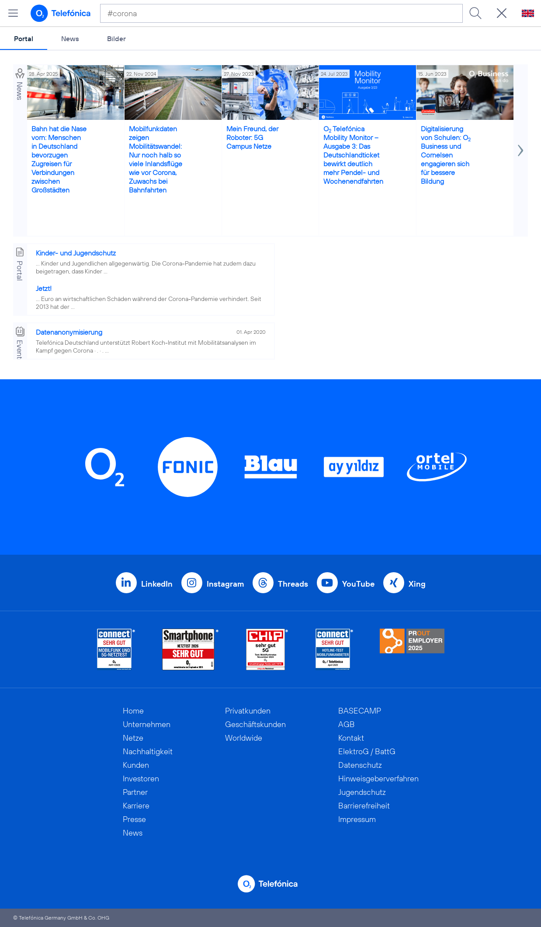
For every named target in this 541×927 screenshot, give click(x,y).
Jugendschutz (362, 792)
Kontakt (351, 738)
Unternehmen (146, 724)
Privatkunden (247, 711)
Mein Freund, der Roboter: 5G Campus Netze (252, 137)
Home (133, 711)
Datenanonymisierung (69, 332)
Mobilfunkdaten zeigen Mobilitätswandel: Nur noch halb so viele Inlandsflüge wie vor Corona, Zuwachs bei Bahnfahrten (155, 159)
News (70, 38)
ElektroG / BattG (366, 751)
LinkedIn (157, 584)
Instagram (225, 584)
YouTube (358, 584)
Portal (23, 38)
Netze (133, 738)
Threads (293, 584)
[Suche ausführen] (475, 13)
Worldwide (243, 738)
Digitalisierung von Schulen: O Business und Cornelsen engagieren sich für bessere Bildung (446, 154)
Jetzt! (44, 288)
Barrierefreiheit (364, 806)
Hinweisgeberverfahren (378, 778)
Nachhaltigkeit (148, 751)
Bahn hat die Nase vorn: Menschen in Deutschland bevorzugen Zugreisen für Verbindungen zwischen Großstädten (59, 159)
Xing (417, 584)
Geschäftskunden (255, 724)
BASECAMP (359, 711)
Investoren (141, 778)
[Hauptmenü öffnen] (13, 13)
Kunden (136, 765)
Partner (135, 792)
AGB (346, 724)
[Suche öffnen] (502, 13)
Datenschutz (360, 765)
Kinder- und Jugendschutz (76, 252)
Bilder (116, 38)
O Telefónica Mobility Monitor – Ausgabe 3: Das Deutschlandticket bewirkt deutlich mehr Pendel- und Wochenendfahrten (353, 154)
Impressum (357, 819)
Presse (134, 819)
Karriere (136, 806)
